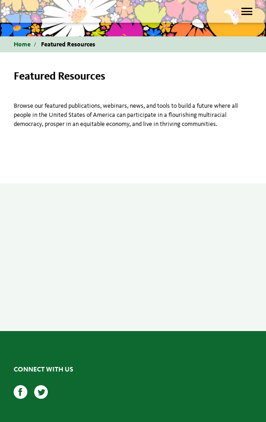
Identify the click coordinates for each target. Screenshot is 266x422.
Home (22, 44)
